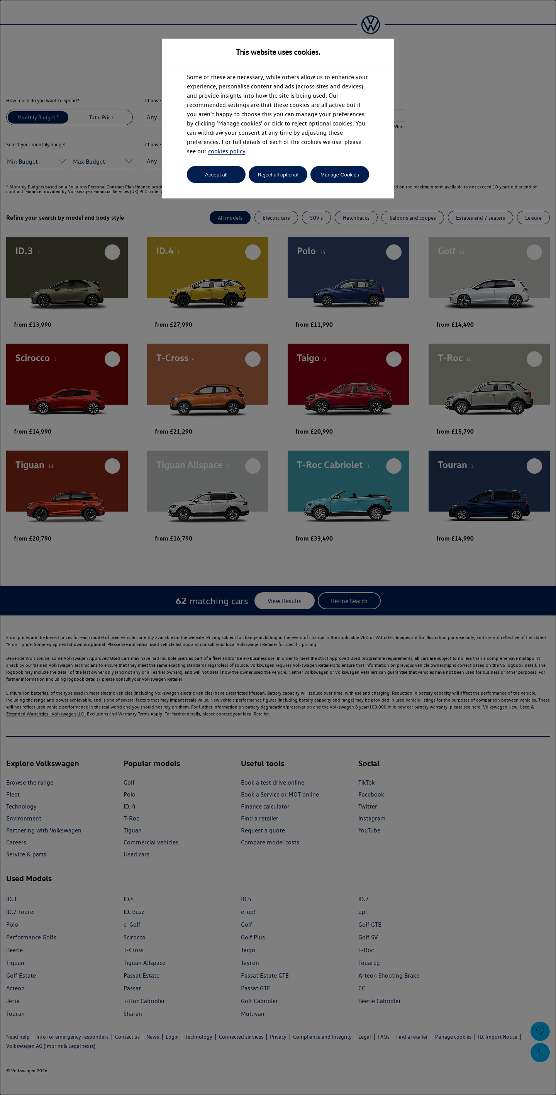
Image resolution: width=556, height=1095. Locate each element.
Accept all (216, 175)
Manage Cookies (339, 175)
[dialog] (278, 547)
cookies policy (226, 151)
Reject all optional (278, 175)
